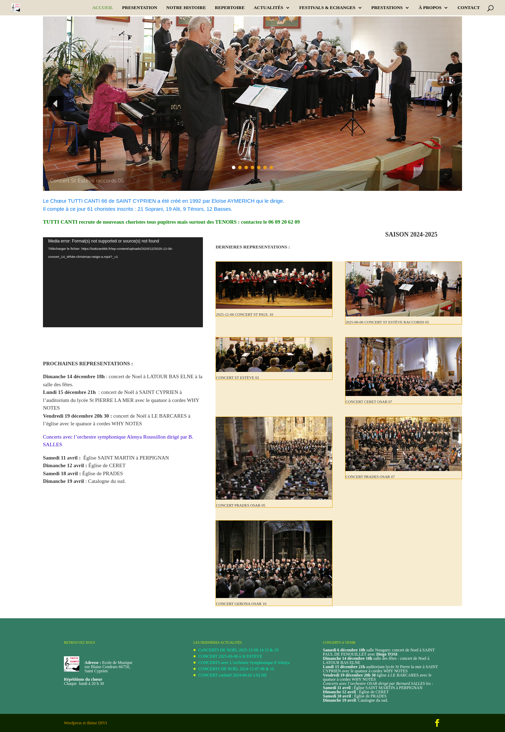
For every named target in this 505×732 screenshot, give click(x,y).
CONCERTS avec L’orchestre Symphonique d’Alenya (244, 662)
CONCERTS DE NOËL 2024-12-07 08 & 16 (236, 668)
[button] (56, 103)
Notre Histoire (186, 7)
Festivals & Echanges (327, 7)
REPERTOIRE (229, 7)
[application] (123, 282)
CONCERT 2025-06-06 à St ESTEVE (230, 656)
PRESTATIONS (387, 7)
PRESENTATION (140, 7)
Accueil (102, 7)
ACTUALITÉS (268, 7)
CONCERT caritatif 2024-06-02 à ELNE (232, 675)
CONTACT (469, 7)
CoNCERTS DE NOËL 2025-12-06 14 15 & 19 (238, 650)
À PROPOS (430, 7)
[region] (252, 103)
